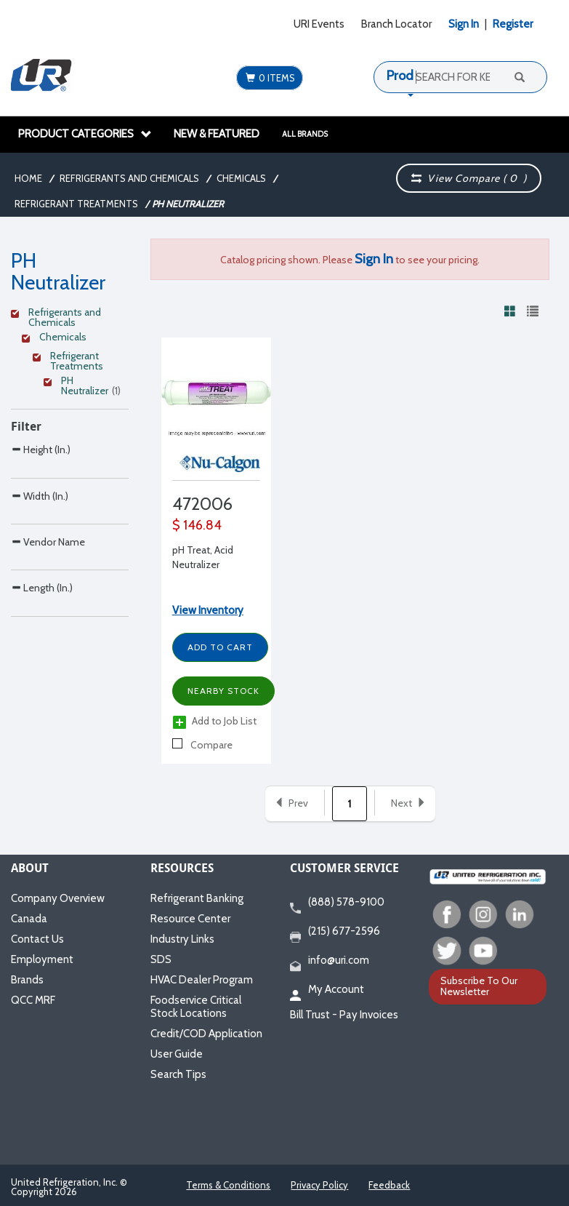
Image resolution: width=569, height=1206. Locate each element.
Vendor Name (48, 602)
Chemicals (241, 178)
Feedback (389, 1185)
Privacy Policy (319, 1185)
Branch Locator (396, 24)
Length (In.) (42, 679)
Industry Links (182, 939)
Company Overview (58, 898)
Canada (29, 918)
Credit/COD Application (206, 1033)
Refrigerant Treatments (76, 203)
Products (412, 76)
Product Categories (85, 133)
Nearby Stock (223, 690)
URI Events (319, 24)
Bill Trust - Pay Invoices (344, 1014)
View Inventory (207, 610)
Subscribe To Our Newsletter (478, 986)
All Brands (305, 134)
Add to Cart (220, 647)
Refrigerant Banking (196, 898)
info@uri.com (329, 961)
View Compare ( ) (469, 178)
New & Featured (216, 133)
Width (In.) (39, 526)
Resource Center (190, 918)
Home (28, 178)
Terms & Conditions (228, 1185)
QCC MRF (33, 1000)
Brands (27, 979)
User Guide (176, 1054)
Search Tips (178, 1074)
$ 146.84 (197, 525)
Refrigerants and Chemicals (129, 178)
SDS (160, 959)
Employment (42, 959)
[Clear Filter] (67, 314)
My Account (327, 990)
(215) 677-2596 (335, 932)
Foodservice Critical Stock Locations (195, 1007)
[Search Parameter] (70, 482)
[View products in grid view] (510, 310)
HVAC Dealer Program (201, 979)
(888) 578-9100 (337, 903)
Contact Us (37, 939)
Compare (202, 744)
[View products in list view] (532, 310)
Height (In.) (40, 449)
